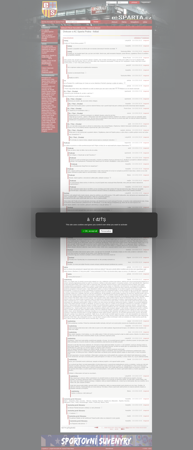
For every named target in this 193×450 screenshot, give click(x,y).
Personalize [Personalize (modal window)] (106, 231)
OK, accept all (90, 231)
